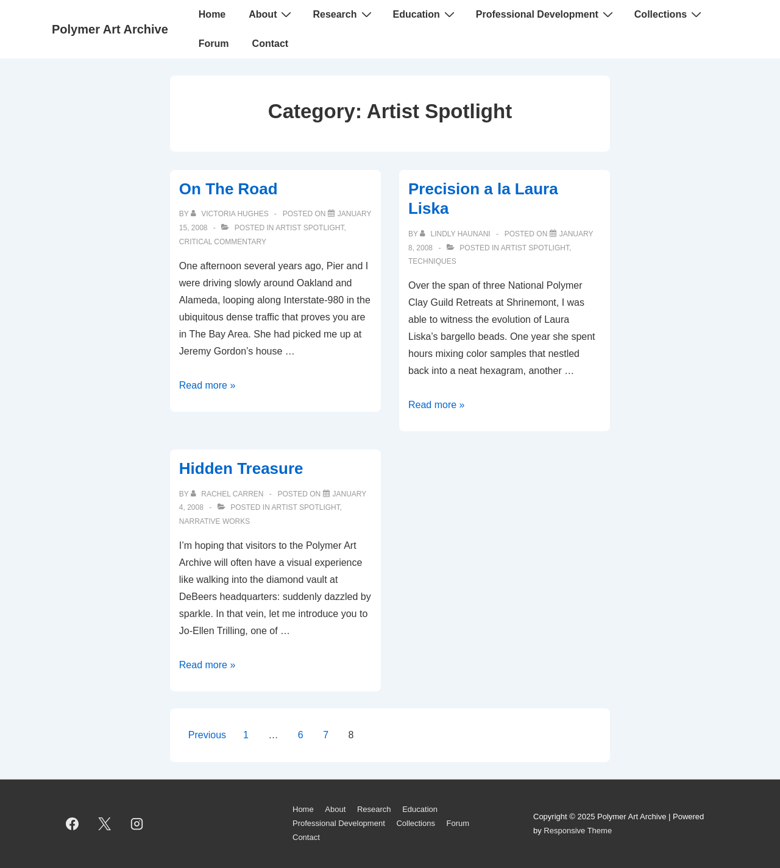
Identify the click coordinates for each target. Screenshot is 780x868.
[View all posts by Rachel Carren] (228, 494)
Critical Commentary (222, 242)
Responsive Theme (578, 830)
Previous (207, 735)
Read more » (207, 385)
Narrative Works (214, 521)
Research (343, 14)
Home (212, 14)
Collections (669, 14)
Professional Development (546, 14)
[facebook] (72, 824)
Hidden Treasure (241, 468)
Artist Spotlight (309, 228)
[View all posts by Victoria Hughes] (231, 214)
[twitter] (104, 824)
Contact (270, 43)
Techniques (432, 261)
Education (425, 14)
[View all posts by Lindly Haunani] (456, 234)
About (271, 14)
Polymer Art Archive (110, 29)
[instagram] (137, 824)
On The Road (228, 189)
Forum (214, 43)
